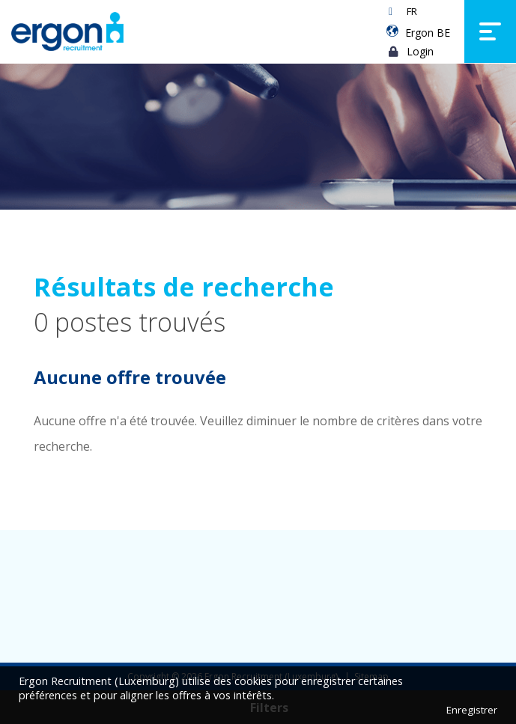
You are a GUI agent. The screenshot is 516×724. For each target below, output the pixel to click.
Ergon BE (427, 32)
